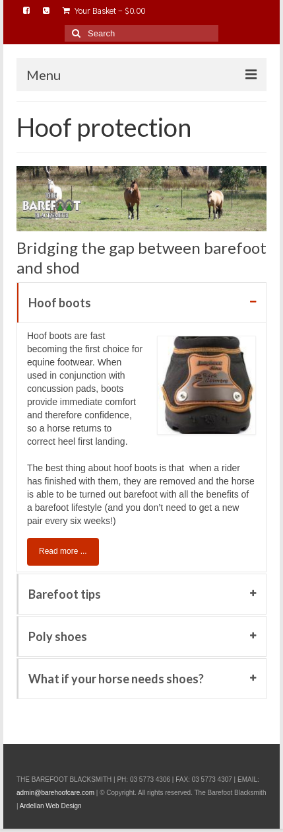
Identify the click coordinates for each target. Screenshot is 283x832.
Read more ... (63, 551)
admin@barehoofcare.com (55, 792)
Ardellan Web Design (51, 806)
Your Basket (104, 11)
